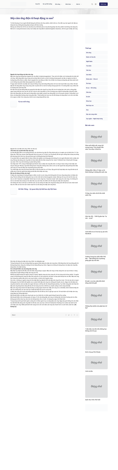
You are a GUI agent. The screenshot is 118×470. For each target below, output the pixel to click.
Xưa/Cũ (37, 4)
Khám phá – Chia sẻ (92, 79)
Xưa (87, 110)
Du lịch (88, 96)
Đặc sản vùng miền (91, 114)
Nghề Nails (89, 61)
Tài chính (88, 66)
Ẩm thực (88, 83)
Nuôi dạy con (90, 105)
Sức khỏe (88, 74)
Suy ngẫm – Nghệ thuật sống (94, 118)
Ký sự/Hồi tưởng (47, 4)
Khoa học (88, 101)
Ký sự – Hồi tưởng (91, 88)
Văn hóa (88, 70)
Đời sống (88, 52)
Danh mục (103, 4)
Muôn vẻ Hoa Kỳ (90, 57)
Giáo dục (88, 92)
